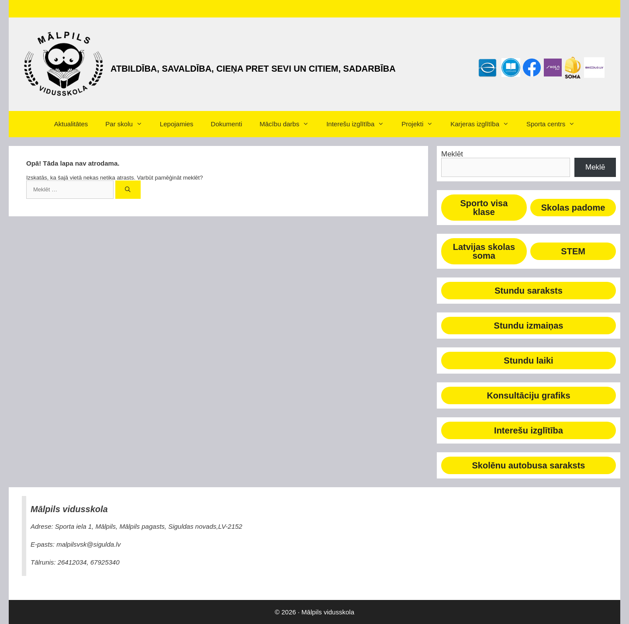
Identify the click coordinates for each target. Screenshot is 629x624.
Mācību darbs (288, 124)
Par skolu (128, 124)
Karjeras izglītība (484, 124)
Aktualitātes (71, 124)
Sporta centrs (555, 124)
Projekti (421, 124)
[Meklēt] (128, 189)
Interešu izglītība (359, 124)
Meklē (595, 167)
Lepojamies (177, 124)
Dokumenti (226, 124)
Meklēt (452, 154)
